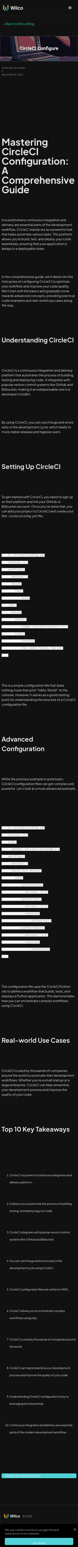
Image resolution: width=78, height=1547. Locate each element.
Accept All (39, 1543)
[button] (70, 8)
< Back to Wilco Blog (18, 24)
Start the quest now (55, 1476)
